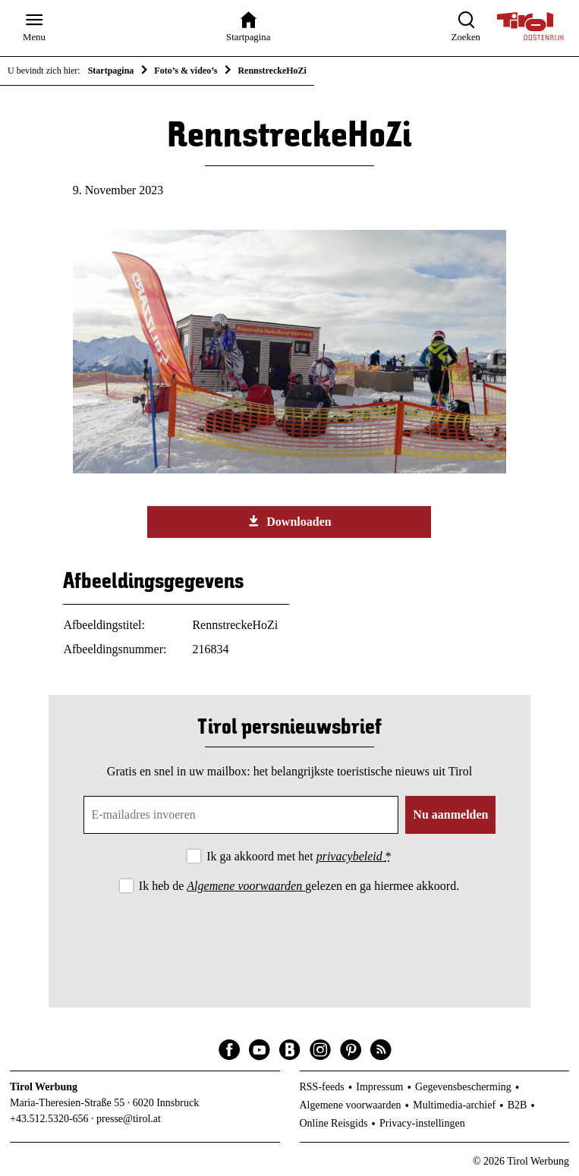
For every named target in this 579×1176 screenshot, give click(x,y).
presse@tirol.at (128, 1118)
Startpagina (111, 70)
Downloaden (289, 521)
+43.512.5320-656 (49, 1118)
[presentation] (289, 937)
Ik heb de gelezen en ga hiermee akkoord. (299, 885)
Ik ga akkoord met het (298, 856)
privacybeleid (350, 856)
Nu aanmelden (450, 814)
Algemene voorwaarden (246, 885)
